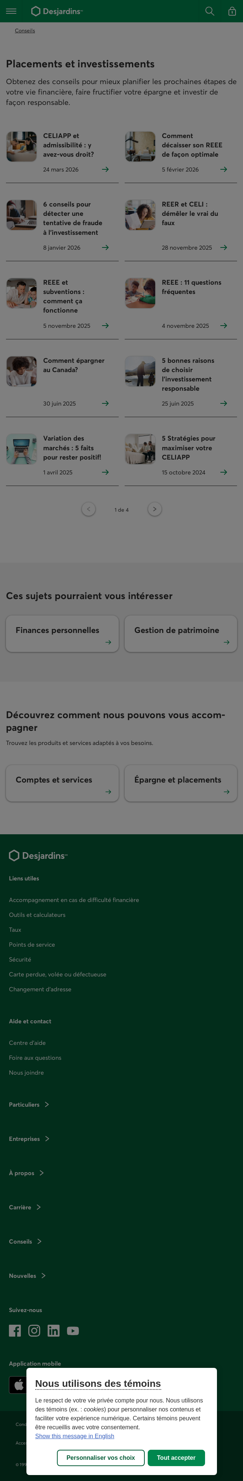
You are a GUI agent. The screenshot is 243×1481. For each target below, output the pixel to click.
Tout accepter (176, 1458)
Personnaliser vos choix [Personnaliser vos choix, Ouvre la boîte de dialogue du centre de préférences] (101, 1458)
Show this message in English (75, 1436)
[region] (121, 1421)
